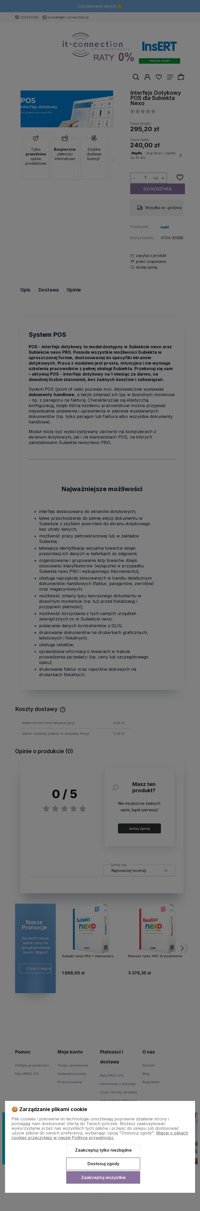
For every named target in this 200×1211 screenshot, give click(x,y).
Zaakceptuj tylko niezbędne (103, 1150)
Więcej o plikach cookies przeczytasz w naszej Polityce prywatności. (99, 1135)
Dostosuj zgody (103, 1163)
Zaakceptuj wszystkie (103, 1177)
